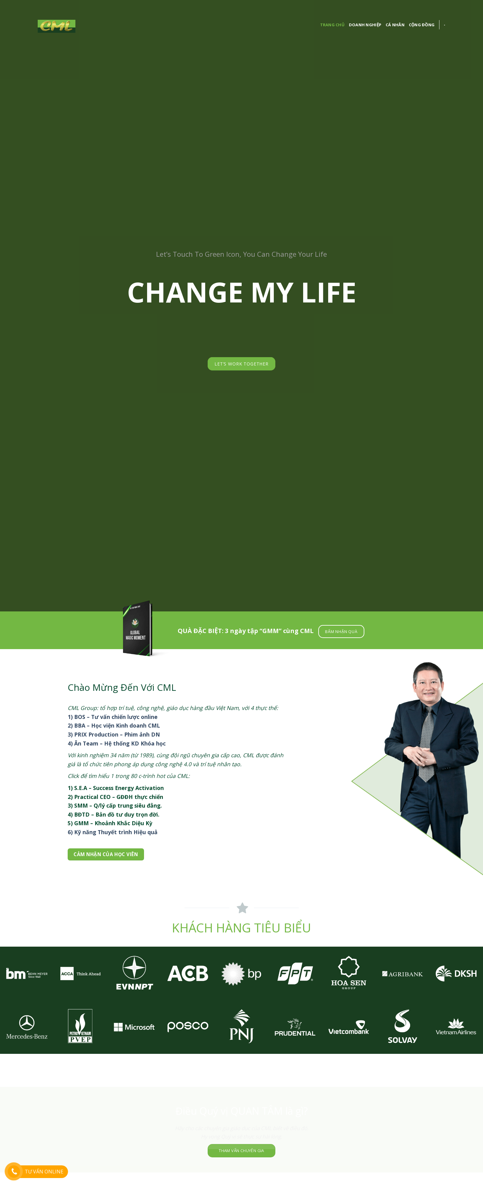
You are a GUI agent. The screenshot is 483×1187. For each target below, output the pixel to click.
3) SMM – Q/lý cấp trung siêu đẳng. (115, 805)
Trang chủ (332, 24)
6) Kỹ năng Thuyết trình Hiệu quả (113, 832)
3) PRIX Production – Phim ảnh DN (114, 734)
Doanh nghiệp (365, 24)
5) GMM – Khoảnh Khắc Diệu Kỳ (110, 823)
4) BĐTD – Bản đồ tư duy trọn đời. (113, 814)
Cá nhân (395, 24)
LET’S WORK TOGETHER (241, 364)
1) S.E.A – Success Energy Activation (116, 788)
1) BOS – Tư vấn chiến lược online (113, 716)
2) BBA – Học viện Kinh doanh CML (114, 725)
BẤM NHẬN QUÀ (341, 631)
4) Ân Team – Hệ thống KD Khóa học (117, 743)
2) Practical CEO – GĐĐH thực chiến (115, 796)
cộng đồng (421, 24)
